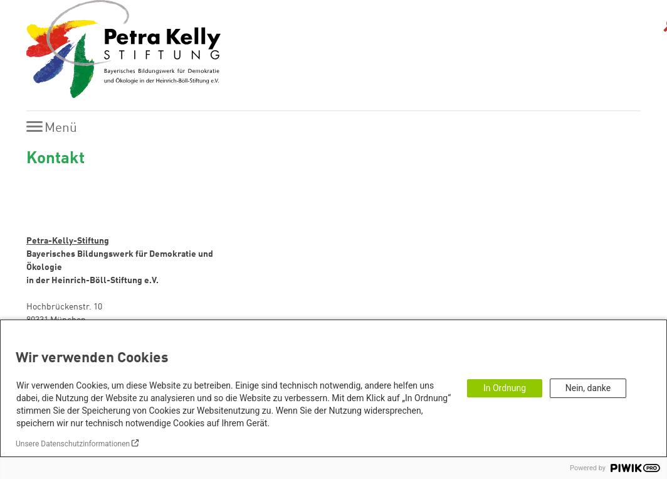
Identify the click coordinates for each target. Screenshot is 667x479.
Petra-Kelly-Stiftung (67, 241)
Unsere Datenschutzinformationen (73, 443)
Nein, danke (588, 388)
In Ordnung (504, 388)
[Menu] (54, 128)
